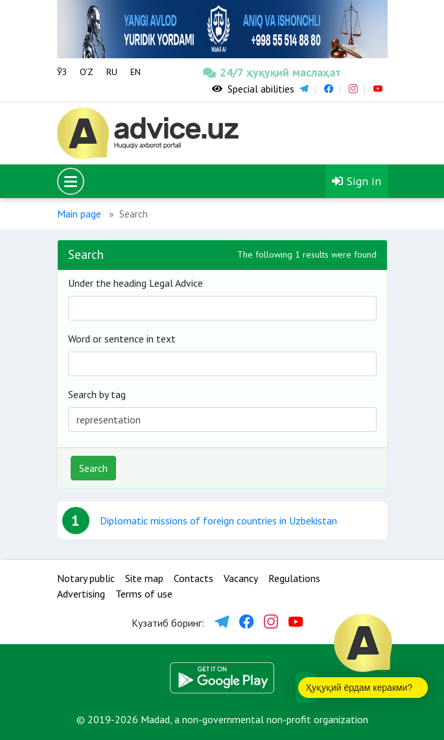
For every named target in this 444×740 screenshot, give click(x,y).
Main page (79, 213)
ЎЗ (62, 72)
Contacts (193, 578)
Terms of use (143, 593)
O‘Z (86, 72)
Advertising (81, 593)
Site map (144, 578)
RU (111, 72)
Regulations (294, 578)
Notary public (86, 578)
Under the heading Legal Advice (135, 282)
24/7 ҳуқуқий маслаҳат (237, 72)
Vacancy (241, 578)
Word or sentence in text (122, 338)
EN (135, 72)
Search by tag (97, 394)
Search (93, 468)
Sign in (356, 181)
